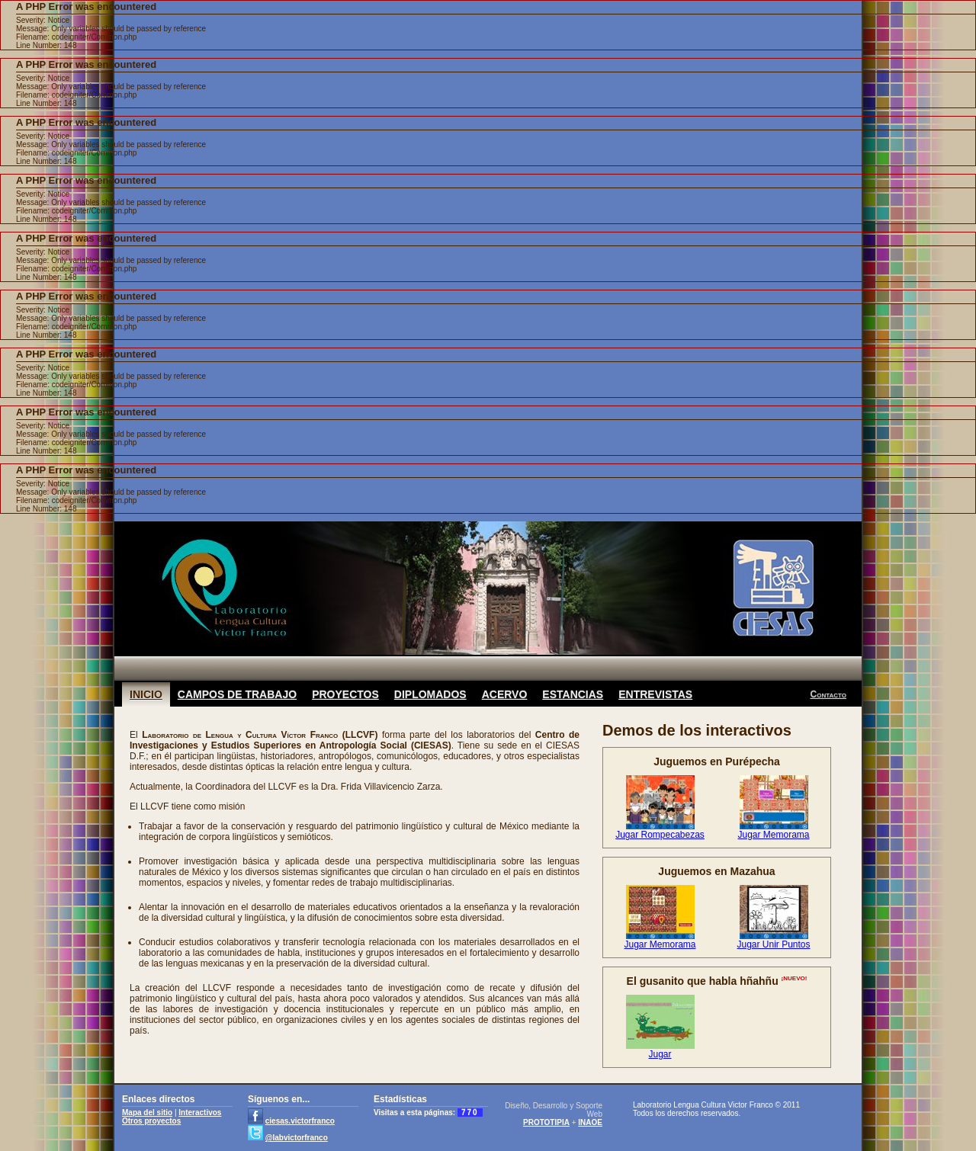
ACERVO (505, 694)
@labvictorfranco (296, 1137)
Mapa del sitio (147, 1112)
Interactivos (199, 1112)
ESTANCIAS (572, 694)
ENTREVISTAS (655, 694)
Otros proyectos (151, 1121)
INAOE (590, 1122)
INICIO (146, 694)
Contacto (828, 694)
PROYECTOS (345, 694)
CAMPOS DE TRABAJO (237, 694)
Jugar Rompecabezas (660, 834)
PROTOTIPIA (546, 1122)
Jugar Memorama (773, 834)
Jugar (659, 1054)
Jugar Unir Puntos (773, 944)
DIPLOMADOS (430, 694)
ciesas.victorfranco (300, 1121)
